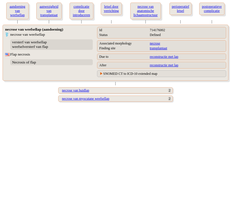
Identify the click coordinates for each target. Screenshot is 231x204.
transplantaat (158, 48)
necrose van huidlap (75, 90)
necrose (155, 43)
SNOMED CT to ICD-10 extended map (130, 74)
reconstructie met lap (164, 57)
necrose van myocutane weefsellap (85, 99)
